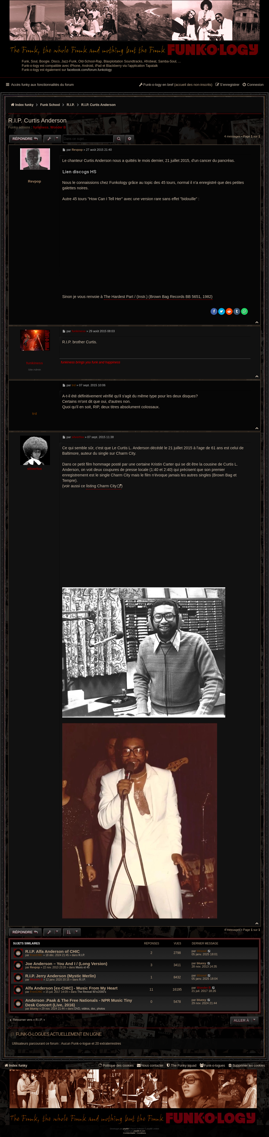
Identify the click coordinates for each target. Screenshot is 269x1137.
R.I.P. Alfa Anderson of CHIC (52, 951)
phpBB (126, 1129)
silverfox (34, 469)
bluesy (201, 963)
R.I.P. (82, 955)
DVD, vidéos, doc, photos (89, 1008)
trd (34, 414)
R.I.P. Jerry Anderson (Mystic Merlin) (60, 975)
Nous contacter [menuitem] (149, 1065)
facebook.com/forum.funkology (89, 70)
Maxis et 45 (83, 967)
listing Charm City (101, 486)
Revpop (34, 181)
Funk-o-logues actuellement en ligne (59, 1034)
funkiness (40, 127)
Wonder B (58, 127)
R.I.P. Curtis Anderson (98, 105)
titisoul (202, 951)
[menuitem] (253, 85)
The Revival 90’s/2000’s (91, 991)
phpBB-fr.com (139, 1131)
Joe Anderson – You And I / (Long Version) (66, 963)
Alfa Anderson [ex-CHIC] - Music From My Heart (71, 988)
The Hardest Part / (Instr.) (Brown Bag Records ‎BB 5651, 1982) (158, 296)
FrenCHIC (36, 955)
